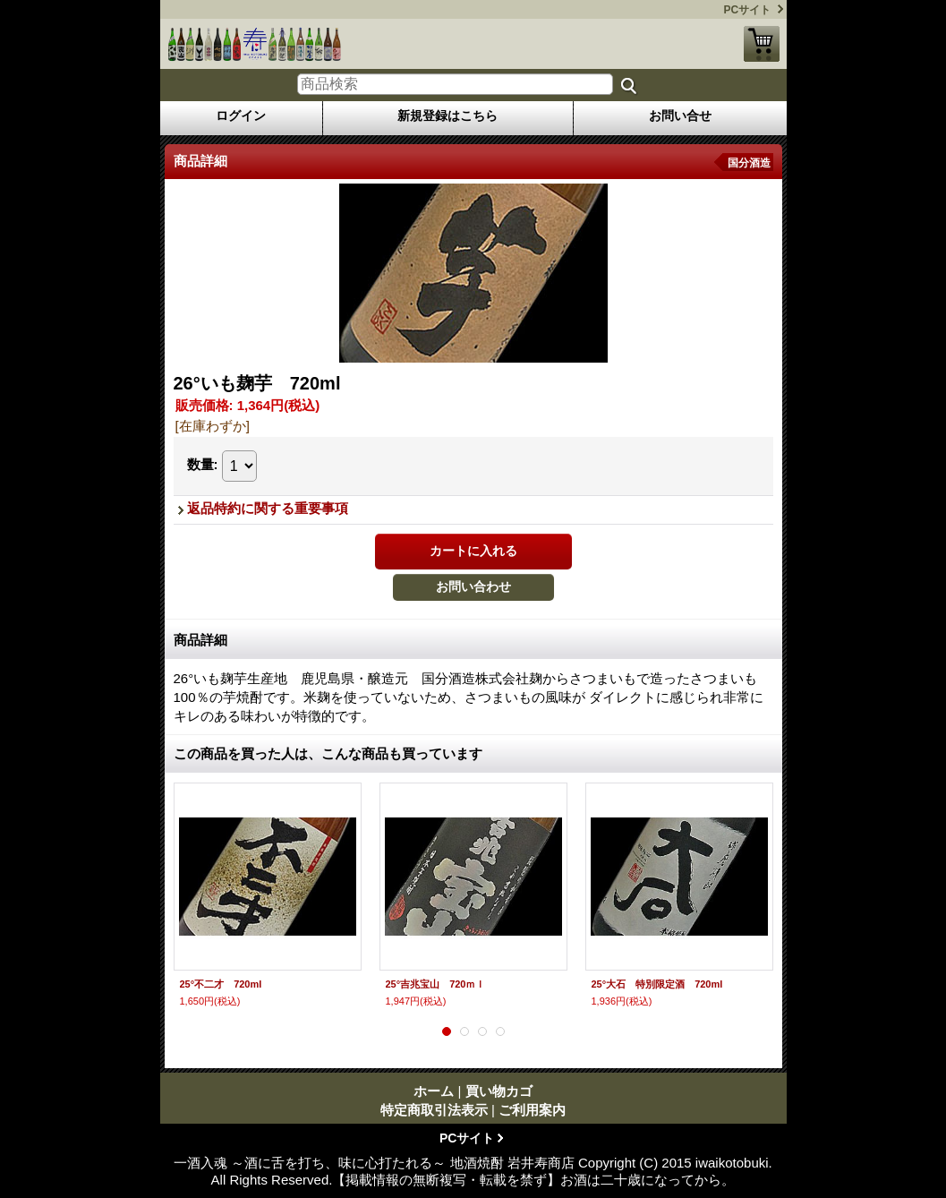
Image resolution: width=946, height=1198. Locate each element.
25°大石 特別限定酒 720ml (657, 984)
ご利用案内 (532, 1109)
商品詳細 (200, 639)
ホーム (433, 1091)
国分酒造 (749, 163)
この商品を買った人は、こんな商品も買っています (328, 753)
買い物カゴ (762, 44)
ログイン (241, 115)
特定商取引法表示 (434, 1109)
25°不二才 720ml (221, 984)
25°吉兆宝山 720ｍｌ (436, 984)
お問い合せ (680, 115)
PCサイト (747, 10)
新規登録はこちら (447, 115)
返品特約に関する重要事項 (267, 508)
